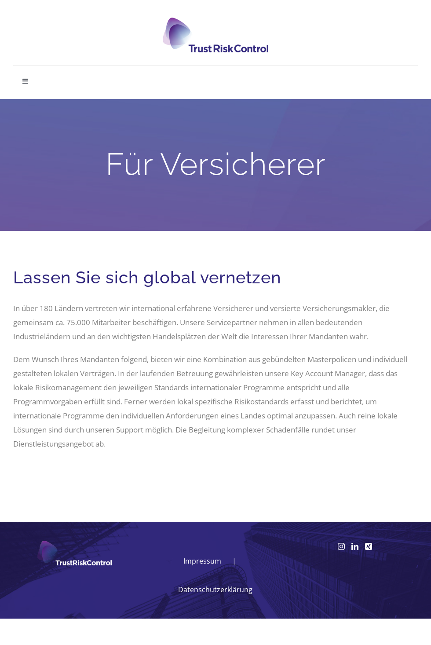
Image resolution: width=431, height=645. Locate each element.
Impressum (202, 561)
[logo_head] (215, 21)
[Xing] (368, 546)
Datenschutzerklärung (215, 589)
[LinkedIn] (354, 546)
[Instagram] (341, 546)
